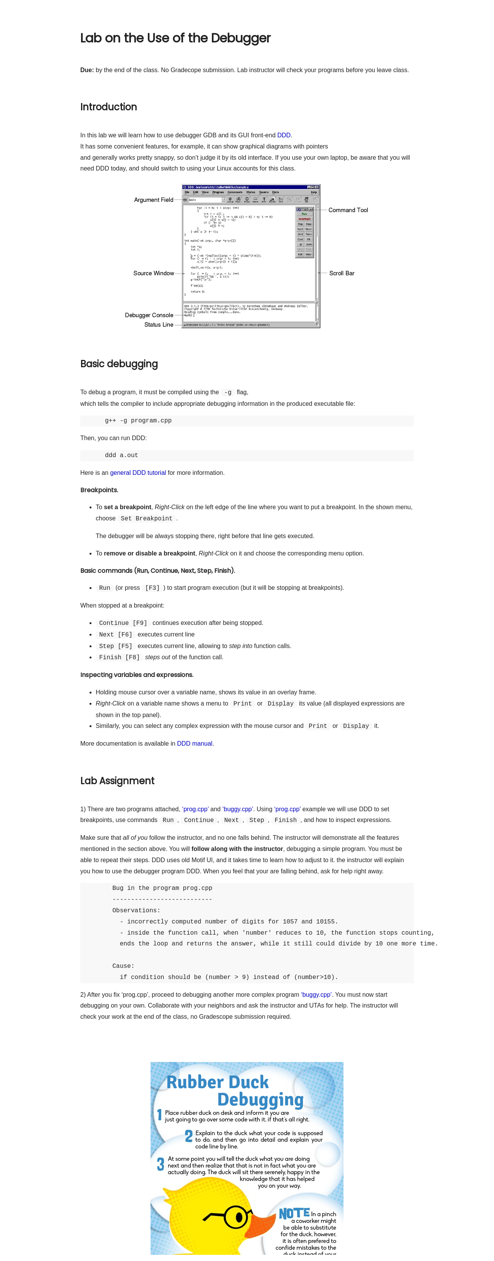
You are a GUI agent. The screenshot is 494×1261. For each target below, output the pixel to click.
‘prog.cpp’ (195, 809)
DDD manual (195, 743)
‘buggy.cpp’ (237, 809)
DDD (284, 135)
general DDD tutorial (138, 472)
